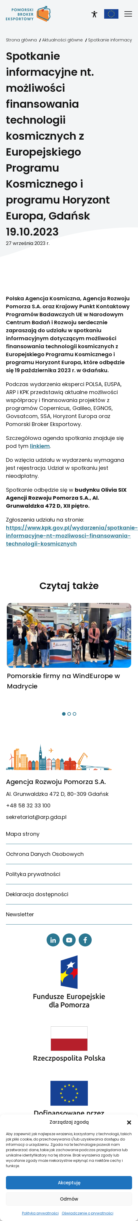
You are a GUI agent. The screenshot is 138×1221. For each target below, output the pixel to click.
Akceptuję (69, 1183)
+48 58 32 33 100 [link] (28, 805)
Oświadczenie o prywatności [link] (87, 1213)
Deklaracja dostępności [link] (37, 894)
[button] (129, 1122)
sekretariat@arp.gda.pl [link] (36, 817)
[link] (28, 14)
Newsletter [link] (20, 914)
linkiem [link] (40, 446)
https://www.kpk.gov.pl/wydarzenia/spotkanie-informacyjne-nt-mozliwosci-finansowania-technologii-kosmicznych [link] (72, 535)
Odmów (69, 1199)
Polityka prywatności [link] (40, 1213)
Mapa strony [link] (22, 834)
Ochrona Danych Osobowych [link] (45, 854)
